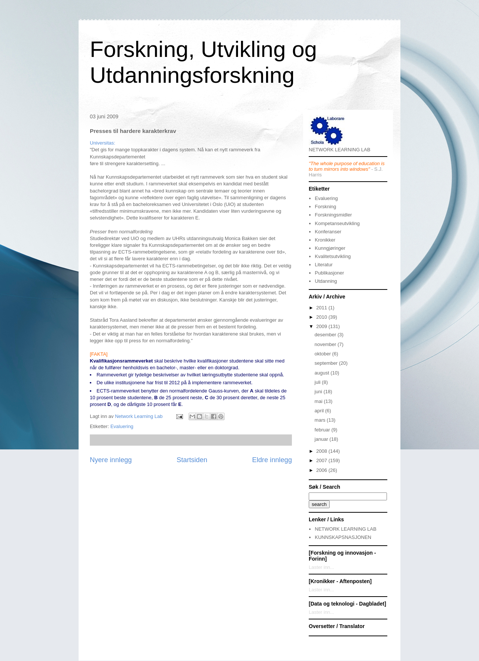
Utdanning (326, 281)
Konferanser (328, 231)
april (320, 410)
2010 (322, 317)
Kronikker (325, 240)
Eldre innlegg (272, 460)
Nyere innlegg (111, 460)
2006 (322, 470)
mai (319, 401)
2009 (322, 326)
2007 (322, 460)
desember (326, 334)
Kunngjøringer (330, 248)
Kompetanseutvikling (337, 223)
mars (321, 420)
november (326, 344)
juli (318, 382)
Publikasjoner (329, 273)
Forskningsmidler (333, 215)
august (323, 373)
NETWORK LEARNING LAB (345, 529)
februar (323, 430)
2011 (322, 307)
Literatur (324, 264)
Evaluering (121, 426)
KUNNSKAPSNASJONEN (343, 537)
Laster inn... (321, 567)
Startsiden (192, 460)
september (327, 363)
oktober (323, 354)
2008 (322, 451)
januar (322, 439)
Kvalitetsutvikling (333, 256)
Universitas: (102, 143)
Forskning (325, 206)
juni (319, 391)
